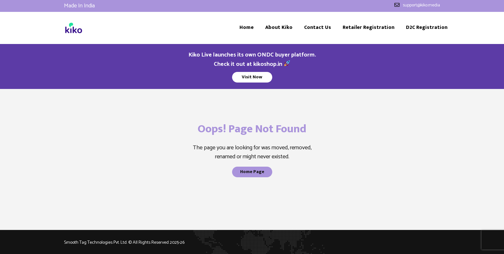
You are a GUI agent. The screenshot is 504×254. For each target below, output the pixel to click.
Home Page (252, 171)
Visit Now (252, 77)
